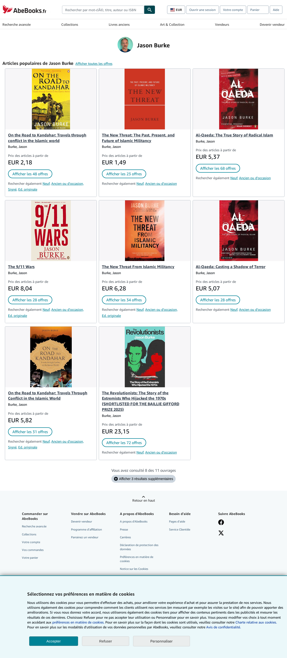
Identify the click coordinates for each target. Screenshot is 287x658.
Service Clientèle (179, 529)
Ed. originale (27, 189)
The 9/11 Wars (21, 266)
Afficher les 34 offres (124, 299)
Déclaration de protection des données (139, 547)
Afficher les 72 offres (124, 442)
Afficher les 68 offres (218, 168)
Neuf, (46, 183)
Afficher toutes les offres (93, 63)
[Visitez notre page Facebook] (221, 522)
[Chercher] (149, 10)
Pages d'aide (177, 521)
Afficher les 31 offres (30, 431)
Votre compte (233, 10)
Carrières (125, 537)
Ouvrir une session (202, 10)
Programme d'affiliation (86, 529)
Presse (124, 529)
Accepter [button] (53, 641)
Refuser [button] (105, 641)
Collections (69, 24)
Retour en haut (143, 500)
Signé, (12, 189)
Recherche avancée (16, 24)
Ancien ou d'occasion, (67, 183)
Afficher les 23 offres (124, 173)
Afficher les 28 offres (30, 299)
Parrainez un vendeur (84, 537)
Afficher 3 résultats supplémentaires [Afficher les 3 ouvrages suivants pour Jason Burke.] (143, 479)
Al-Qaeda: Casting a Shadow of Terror (230, 266)
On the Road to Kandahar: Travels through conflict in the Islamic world (47, 138)
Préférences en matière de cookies (136, 559)
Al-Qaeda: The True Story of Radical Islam (234, 135)
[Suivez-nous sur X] (221, 533)
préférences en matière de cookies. (78, 622)
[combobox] (103, 10)
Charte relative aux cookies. (256, 622)
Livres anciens (119, 24)
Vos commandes (33, 550)
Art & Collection (172, 24)
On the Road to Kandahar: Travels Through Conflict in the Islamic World (47, 395)
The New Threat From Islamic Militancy (138, 266)
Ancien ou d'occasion (161, 183)
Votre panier (30, 557)
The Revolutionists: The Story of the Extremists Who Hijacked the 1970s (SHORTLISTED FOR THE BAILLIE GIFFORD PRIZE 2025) (140, 401)
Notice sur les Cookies (134, 569)
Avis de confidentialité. (223, 627)
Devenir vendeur (272, 24)
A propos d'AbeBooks (133, 521)
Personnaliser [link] (161, 641)
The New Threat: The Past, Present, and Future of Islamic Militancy (138, 138)
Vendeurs (222, 24)
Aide (276, 10)
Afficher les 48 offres (30, 173)
